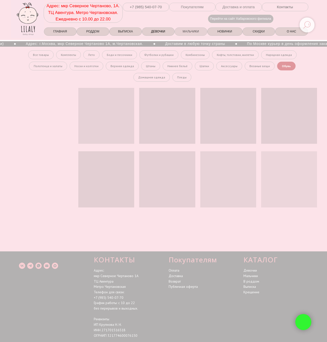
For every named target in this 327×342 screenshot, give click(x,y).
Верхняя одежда (122, 66)
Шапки (204, 66)
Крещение (251, 292)
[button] (146, 7)
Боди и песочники (119, 55)
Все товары (41, 55)
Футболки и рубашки (159, 55)
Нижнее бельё (177, 66)
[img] (295, 18)
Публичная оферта (183, 286)
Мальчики (250, 276)
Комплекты (68, 55)
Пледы (182, 77)
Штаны (150, 66)
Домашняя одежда (151, 77)
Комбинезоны (195, 55)
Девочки (250, 270)
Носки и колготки (86, 66)
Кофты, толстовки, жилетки (235, 55)
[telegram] (30, 266)
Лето (91, 55)
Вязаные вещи (259, 66)
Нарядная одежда (279, 55)
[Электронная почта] (47, 266)
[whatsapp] (38, 266)
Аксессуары (229, 66)
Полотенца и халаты (48, 66)
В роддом (251, 281)
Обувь (286, 66)
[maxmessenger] (55, 266)
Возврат (175, 281)
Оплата (174, 270)
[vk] (22, 266)
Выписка (249, 286)
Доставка (176, 276)
